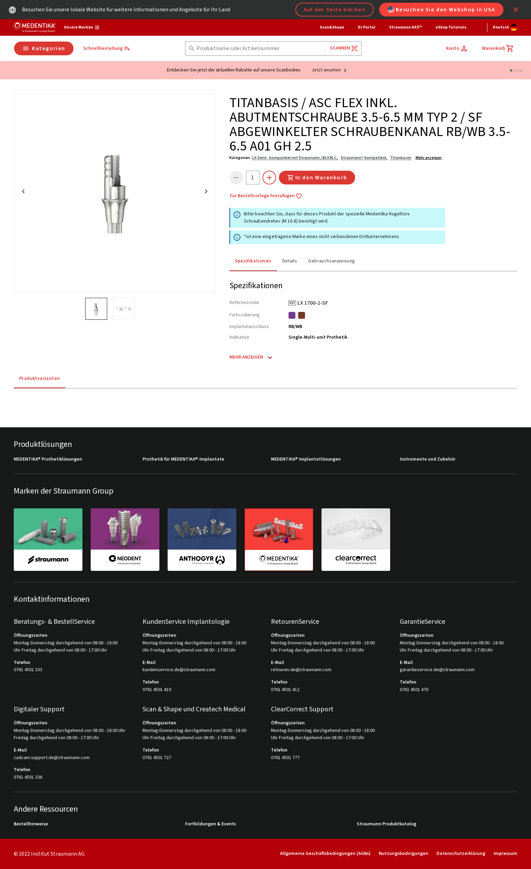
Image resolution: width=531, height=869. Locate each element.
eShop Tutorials (451, 27)
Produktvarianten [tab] (39, 378)
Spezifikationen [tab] (253, 261)
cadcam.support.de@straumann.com (52, 758)
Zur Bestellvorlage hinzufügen (265, 196)
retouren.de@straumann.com (301, 670)
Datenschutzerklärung (461, 853)
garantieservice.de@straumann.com (437, 670)
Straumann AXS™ (405, 27)
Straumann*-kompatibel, (364, 158)
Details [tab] (289, 261)
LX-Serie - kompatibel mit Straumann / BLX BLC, (295, 158)
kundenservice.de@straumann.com (179, 670)
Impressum (505, 853)
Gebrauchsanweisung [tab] (331, 261)
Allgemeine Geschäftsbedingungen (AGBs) (325, 853)
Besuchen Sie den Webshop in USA (441, 9)
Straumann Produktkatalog (386, 824)
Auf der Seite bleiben (335, 9)
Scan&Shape (332, 27)
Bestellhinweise (31, 824)
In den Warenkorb (317, 177)
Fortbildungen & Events (210, 824)
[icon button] (516, 9)
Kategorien (43, 48)
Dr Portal (366, 27)
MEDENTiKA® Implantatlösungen (306, 459)
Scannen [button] (344, 48)
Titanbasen (400, 158)
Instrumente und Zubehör (427, 459)
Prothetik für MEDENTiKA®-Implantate (183, 459)
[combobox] (259, 48)
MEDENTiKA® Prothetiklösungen (48, 459)
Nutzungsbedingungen (403, 853)
